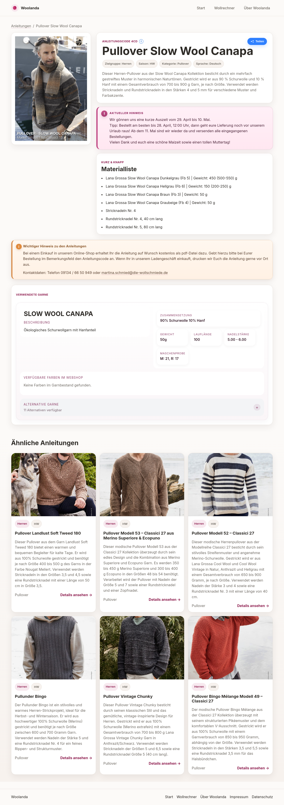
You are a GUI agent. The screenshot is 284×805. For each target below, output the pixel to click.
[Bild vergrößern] (51, 89)
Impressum (239, 797)
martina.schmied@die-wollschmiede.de (135, 272)
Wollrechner (224, 8)
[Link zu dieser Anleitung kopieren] (257, 41)
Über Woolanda (257, 8)
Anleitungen (21, 26)
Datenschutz (262, 797)
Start (201, 8)
